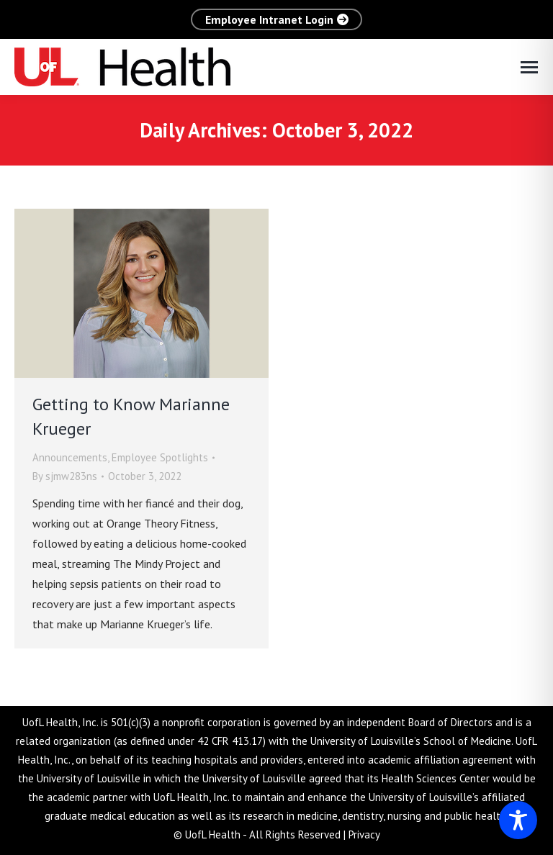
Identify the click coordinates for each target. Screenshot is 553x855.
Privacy (364, 834)
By (64, 476)
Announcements (69, 457)
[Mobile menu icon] (529, 67)
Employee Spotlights (160, 457)
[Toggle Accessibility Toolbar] (518, 820)
